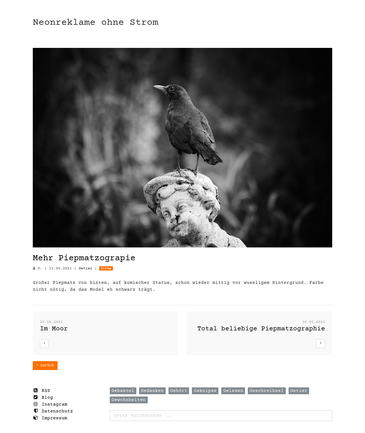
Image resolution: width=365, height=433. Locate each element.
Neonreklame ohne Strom (95, 22)
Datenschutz (53, 411)
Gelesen (233, 390)
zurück (45, 365)
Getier (85, 269)
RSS (41, 390)
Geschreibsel (267, 390)
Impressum (50, 418)
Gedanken (152, 390)
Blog (43, 397)
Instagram (50, 404)
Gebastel (122, 390)
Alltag (106, 268)
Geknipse (205, 390)
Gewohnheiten (128, 399)
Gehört (178, 390)
